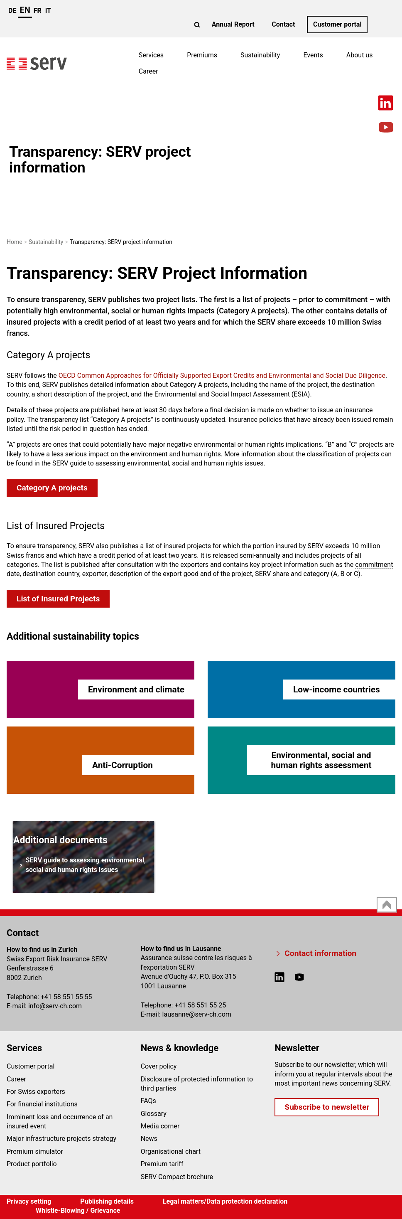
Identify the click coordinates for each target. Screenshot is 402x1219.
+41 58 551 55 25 (200, 1005)
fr (38, 11)
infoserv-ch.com (55, 1006)
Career (148, 71)
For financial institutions (42, 1104)
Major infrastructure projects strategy (61, 1139)
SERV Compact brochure (177, 1177)
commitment (346, 299)
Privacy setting (29, 1201)
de (12, 11)
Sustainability (260, 55)
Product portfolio (32, 1164)
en (25, 10)
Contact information (320, 953)
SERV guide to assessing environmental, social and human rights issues (83, 864)
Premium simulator (35, 1151)
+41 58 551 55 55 (66, 997)
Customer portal (337, 24)
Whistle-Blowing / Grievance (78, 1210)
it (48, 11)
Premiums (202, 55)
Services (151, 55)
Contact (283, 24)
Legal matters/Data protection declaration (225, 1201)
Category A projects (52, 488)
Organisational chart (171, 1151)
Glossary (154, 1114)
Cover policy (159, 1066)
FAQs (148, 1101)
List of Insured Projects (58, 598)
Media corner (160, 1126)
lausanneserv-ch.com (196, 1014)
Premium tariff (162, 1164)
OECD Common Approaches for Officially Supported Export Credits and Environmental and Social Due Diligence (222, 375)
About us (359, 55)
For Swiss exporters (36, 1092)
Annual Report (233, 24)
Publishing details (107, 1201)
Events (313, 55)
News (149, 1139)
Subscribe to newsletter (326, 1107)
